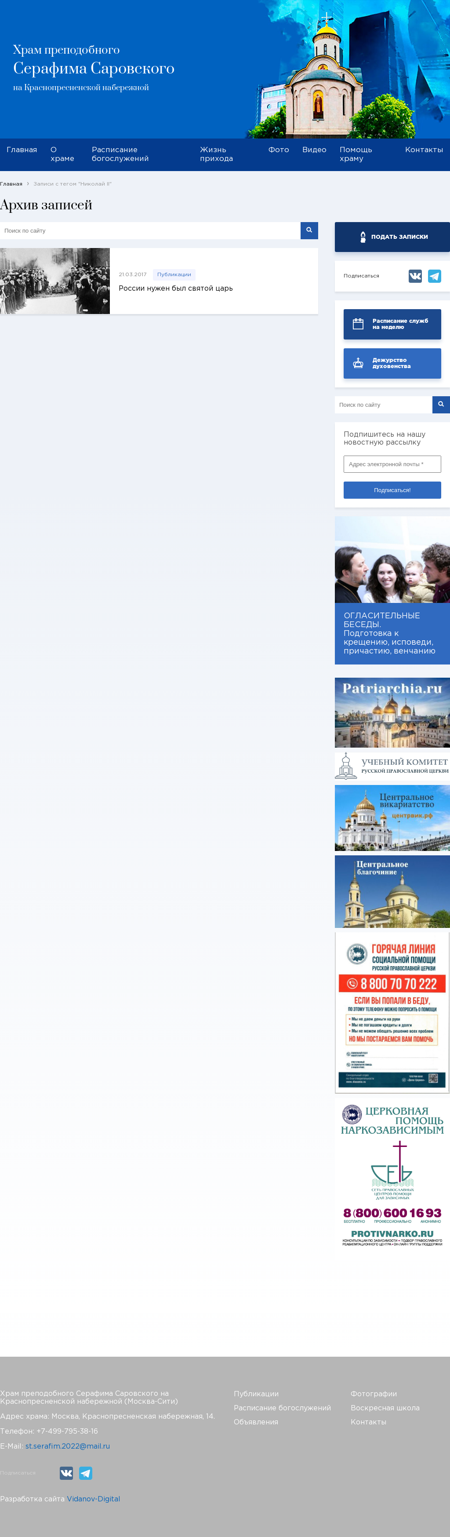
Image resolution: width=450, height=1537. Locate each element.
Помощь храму (356, 154)
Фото (279, 150)
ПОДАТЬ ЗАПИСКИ (399, 237)
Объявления (256, 1422)
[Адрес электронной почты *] (392, 464)
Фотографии (374, 1394)
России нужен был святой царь (176, 288)
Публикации (174, 274)
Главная (22, 150)
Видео (314, 150)
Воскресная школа (385, 1408)
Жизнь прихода (216, 154)
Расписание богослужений (120, 154)
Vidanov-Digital (93, 1499)
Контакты (424, 150)
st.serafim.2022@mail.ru (67, 1446)
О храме (62, 154)
